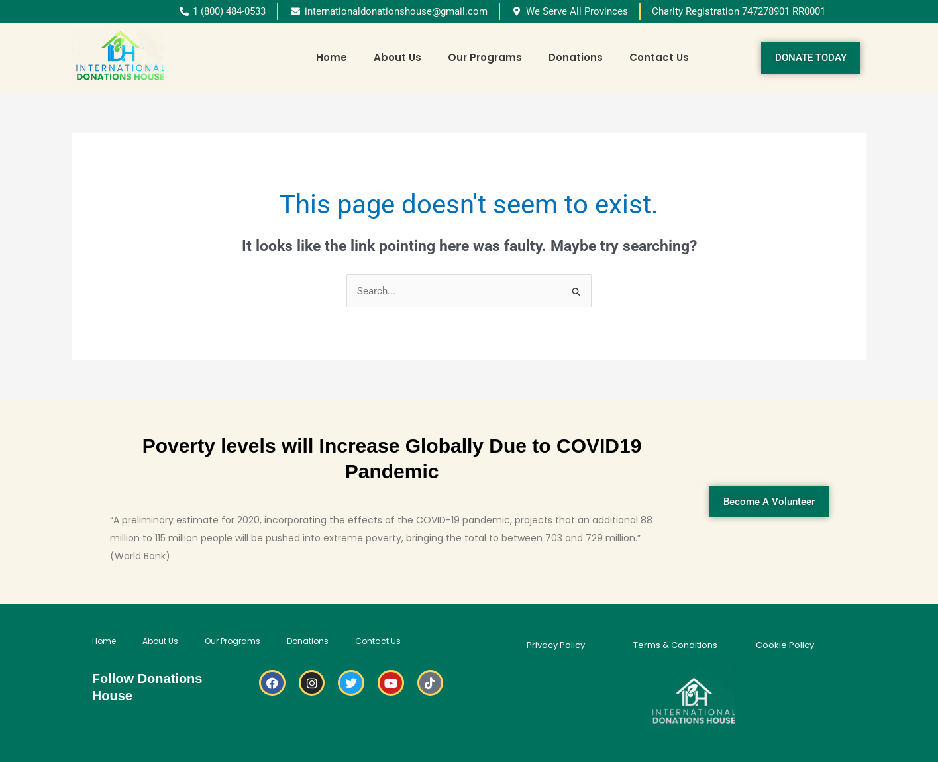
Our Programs (485, 57)
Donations (575, 57)
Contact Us (659, 57)
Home (331, 57)
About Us (397, 57)
